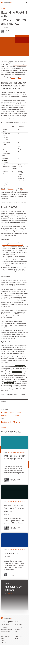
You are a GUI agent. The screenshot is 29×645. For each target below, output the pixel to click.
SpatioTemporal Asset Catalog (12, 226)
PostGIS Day (4, 66)
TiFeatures (10, 189)
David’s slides (5, 394)
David (19, 78)
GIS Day (11, 61)
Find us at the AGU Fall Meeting (14, 422)
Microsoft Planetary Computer (11, 282)
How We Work (18, 627)
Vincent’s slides (5, 202)
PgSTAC (3, 211)
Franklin (10, 338)
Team (2, 638)
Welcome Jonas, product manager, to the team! (11, 414)
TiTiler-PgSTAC (15, 368)
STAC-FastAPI (23, 336)
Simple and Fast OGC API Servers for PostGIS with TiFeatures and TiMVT (13, 86)
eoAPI (17, 638)
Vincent (13, 78)
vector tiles (4, 96)
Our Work (18, 625)
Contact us (3, 642)
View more (14, 508)
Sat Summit (19, 636)
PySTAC (3, 325)
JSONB (20, 310)
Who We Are (5, 636)
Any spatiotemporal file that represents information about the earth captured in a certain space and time (12, 244)
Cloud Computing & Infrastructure (12, 405)
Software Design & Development (5, 632)
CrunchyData (19, 66)
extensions (19, 297)
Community (18, 629)
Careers (3, 640)
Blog (3, 8)
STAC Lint (10, 325)
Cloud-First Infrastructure (7, 629)
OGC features (23, 96)
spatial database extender (20, 64)
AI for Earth (4, 627)
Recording (23, 202)
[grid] (14, 523)
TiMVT (3, 189)
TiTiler (21, 189)
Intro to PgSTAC (9, 207)
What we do (5, 625)
